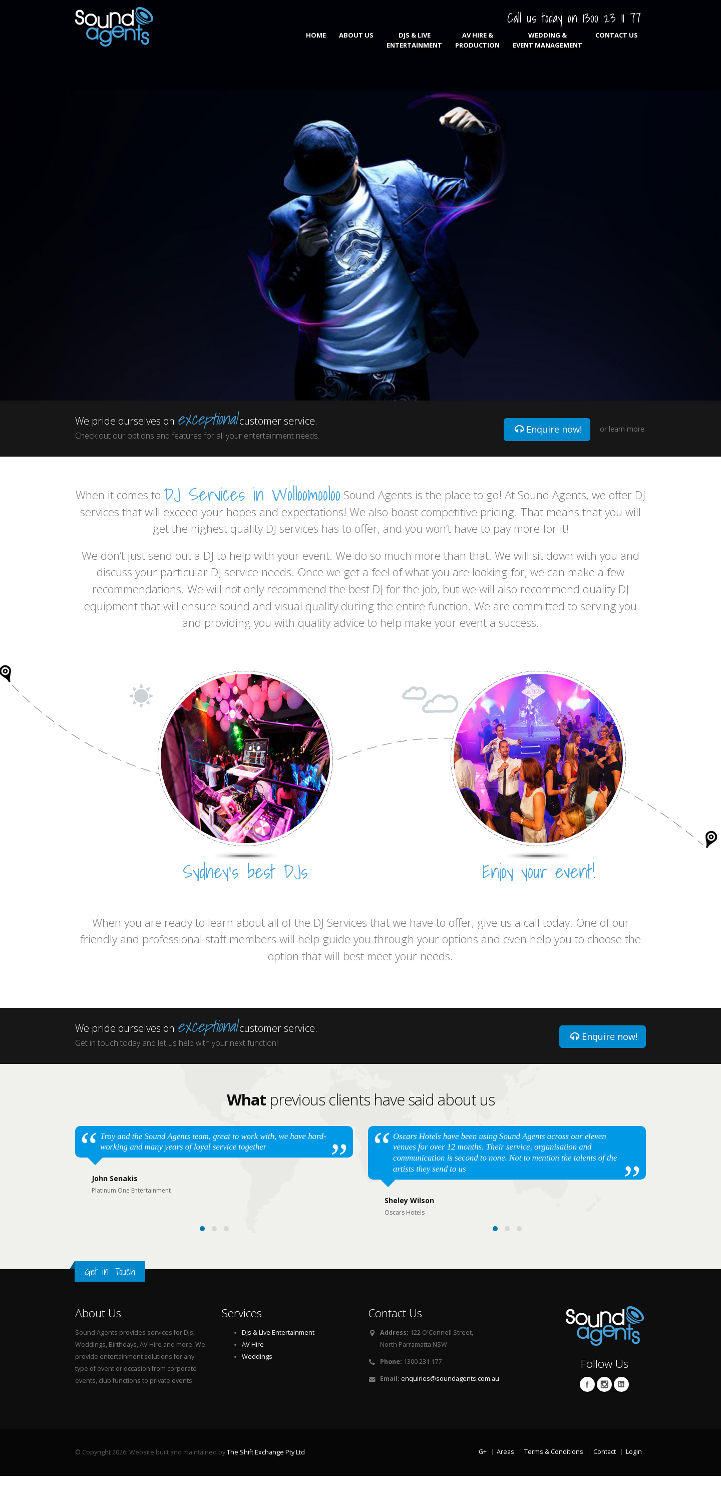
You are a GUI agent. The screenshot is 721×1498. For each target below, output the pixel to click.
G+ (483, 1473)
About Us (356, 40)
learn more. (627, 429)
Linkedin (621, 1406)
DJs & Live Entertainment (414, 40)
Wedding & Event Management (547, 40)
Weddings (257, 1378)
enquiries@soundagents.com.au (450, 1400)
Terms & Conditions (553, 1473)
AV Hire (253, 1366)
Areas (505, 1473)
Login (634, 1473)
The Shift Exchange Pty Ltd (266, 1474)
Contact (604, 1473)
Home (316, 40)
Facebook (587, 1406)
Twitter (604, 1406)
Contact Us (616, 40)
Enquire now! (548, 429)
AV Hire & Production (477, 40)
